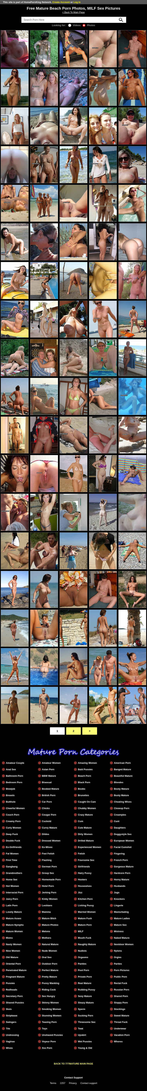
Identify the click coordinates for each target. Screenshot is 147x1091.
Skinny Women (50, 1002)
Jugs (116, 892)
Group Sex (48, 873)
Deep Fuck (12, 834)
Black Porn (84, 782)
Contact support (88, 1083)
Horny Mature (121, 879)
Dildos (45, 834)
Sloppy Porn (121, 1002)
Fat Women (12, 853)
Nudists (82, 950)
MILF (80, 931)
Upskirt (82, 1035)
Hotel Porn (48, 886)
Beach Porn (84, 775)
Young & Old (85, 1048)
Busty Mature (121, 795)
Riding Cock (49, 989)
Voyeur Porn (49, 1041)
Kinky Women (50, 899)
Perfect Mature (50, 970)
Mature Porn (85, 924)
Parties (118, 963)
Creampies (120, 814)
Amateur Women (51, 763)
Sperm (81, 1009)
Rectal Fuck (120, 983)
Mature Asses (13, 918)
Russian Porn (121, 989)
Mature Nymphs (15, 924)
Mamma (46, 912)
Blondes (118, 782)
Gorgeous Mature (124, 866)
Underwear (120, 1028)
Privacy (73, 1083)
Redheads (11, 989)
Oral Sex (47, 957)
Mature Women (14, 931)
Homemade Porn (51, 879)
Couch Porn (12, 814)
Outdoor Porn (49, 963)
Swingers (11, 1022)
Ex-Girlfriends (14, 847)
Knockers (119, 899)
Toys (44, 1028)
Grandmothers (14, 873)
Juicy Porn (12, 899)
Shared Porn (121, 996)
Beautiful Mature (123, 775)
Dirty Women (85, 834)
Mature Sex (120, 924)
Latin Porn (12, 905)
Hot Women (12, 886)
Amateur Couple (15, 763)
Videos (74, 25)
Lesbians (47, 905)
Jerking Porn (49, 892)
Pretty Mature (49, 976)
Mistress (119, 931)
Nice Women (13, 950)
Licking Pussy (86, 905)
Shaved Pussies (15, 1002)
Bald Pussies (85, 769)
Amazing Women (87, 763)
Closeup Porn (121, 808)
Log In (76, 2)
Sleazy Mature (86, 1002)
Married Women (87, 912)
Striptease (11, 1015)
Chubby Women (87, 808)
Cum (80, 821)
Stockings (119, 1009)
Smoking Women (51, 1009)
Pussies (10, 983)
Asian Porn (48, 769)
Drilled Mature (86, 840)
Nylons (118, 950)
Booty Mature (121, 788)
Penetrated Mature (16, 970)
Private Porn (85, 976)
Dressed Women (51, 840)
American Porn (122, 763)
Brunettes (83, 795)
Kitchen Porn (85, 899)
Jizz (80, 892)
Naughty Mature (87, 944)
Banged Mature (122, 769)
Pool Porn (83, 970)
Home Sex (11, 879)
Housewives (85, 886)
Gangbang (12, 866)
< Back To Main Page (73, 12)
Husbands (119, 886)
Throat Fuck (120, 1022)
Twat (80, 1028)
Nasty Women (13, 944)
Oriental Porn (13, 963)
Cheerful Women (15, 808)
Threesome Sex (86, 1022)
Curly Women (13, 827)
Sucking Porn (85, 1015)
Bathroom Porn (14, 775)
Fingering (119, 853)
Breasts (10, 795)
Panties (82, 963)
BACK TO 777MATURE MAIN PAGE (73, 1063)
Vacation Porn (122, 1035)
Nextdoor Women (124, 944)
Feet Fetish (48, 853)
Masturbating (121, 912)
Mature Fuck (85, 918)
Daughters (120, 827)
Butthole (11, 801)
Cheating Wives (122, 801)
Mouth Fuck (84, 937)
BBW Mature (49, 775)
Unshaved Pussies (52, 1035)
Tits (8, 1028)
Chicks (46, 808)
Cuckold (46, 821)
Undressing (12, 1035)
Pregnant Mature (15, 976)
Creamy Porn (13, 821)
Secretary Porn (14, 996)
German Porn (49, 866)
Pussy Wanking (50, 983)
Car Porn (47, 801)
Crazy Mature (85, 814)
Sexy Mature (85, 996)
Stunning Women (51, 1015)
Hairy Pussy (84, 873)
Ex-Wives (47, 847)
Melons (46, 931)
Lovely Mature (14, 912)
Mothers (46, 937)
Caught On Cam (87, 801)
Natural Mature (50, 944)
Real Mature (84, 983)
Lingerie (118, 905)
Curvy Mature (49, 827)
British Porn (48, 795)
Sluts (9, 1009)
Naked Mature (121, 937)
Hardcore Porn (122, 873)
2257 (62, 1083)
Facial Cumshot (122, 847)
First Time (11, 860)
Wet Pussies (85, 1041)
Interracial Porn (14, 892)
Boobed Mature (50, 788)
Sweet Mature (121, 1015)
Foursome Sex (86, 860)
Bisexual (47, 782)
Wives (9, 1048)
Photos (88, 25)
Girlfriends (84, 866)
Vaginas (10, 1041)
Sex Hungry (48, 996)
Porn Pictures (121, 970)
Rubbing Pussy (86, 989)
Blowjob (10, 788)
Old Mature (12, 957)
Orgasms (83, 957)
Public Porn (120, 976)
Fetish (81, 853)
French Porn (121, 860)
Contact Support (73, 1077)
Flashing (47, 860)
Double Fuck (13, 840)
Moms (9, 937)
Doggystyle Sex (122, 834)
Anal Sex (11, 769)
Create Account (61, 2)
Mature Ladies (122, 918)
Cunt (116, 821)
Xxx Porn (47, 1048)
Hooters (82, 879)
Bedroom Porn (14, 782)
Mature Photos (50, 924)
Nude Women (49, 950)
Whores (118, 1041)
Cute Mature (85, 827)
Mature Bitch (49, 918)
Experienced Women (89, 847)
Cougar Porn (49, 814)
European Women (124, 840)
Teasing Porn (49, 1022)
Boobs (81, 788)
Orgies (117, 957)
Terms (53, 1083)
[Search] (73, 20)
